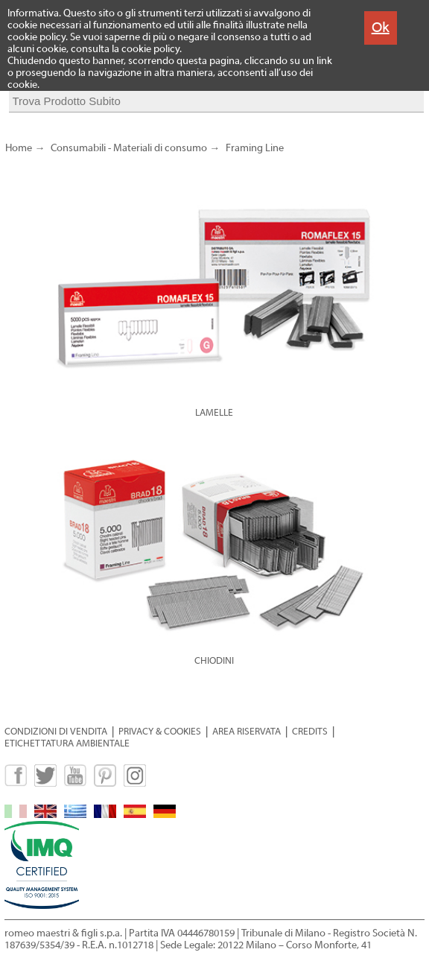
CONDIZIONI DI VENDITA (55, 731)
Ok (381, 27)
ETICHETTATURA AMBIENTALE (67, 743)
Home (18, 148)
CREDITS (310, 731)
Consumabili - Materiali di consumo (129, 148)
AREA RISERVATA (246, 731)
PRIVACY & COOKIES (159, 731)
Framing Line (255, 148)
